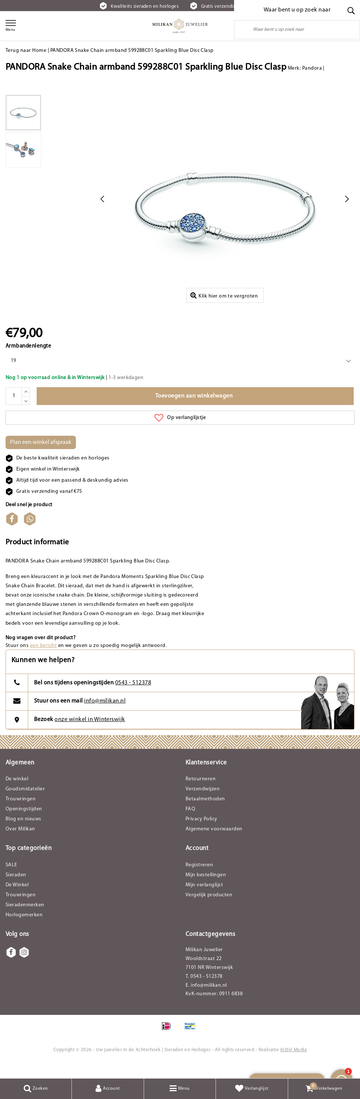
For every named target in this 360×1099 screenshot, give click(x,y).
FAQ (190, 824)
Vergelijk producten (209, 909)
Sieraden (16, 889)
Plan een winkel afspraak (40, 457)
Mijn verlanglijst (204, 899)
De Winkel (17, 899)
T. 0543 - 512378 (204, 991)
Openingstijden (24, 824)
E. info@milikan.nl (206, 1000)
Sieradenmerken (25, 919)
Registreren (199, 879)
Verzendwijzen (203, 804)
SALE (11, 879)
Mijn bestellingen (206, 889)
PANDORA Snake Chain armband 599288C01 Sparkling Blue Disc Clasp (132, 50)
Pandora (312, 68)
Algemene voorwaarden (214, 844)
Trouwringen (21, 814)
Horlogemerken (24, 929)
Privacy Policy (201, 834)
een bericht (43, 660)
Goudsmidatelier (25, 804)
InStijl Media (293, 1064)
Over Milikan (20, 844)
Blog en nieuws (23, 834)
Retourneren (201, 794)
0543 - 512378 (133, 697)
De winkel (17, 794)
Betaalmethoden (205, 814)
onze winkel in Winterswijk (89, 734)
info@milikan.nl (105, 715)
